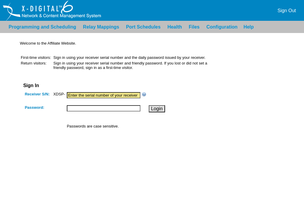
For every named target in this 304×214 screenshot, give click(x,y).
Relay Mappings (101, 26)
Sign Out (287, 10)
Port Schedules (143, 26)
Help (248, 26)
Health (174, 26)
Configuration (222, 26)
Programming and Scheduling (42, 26)
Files (194, 26)
